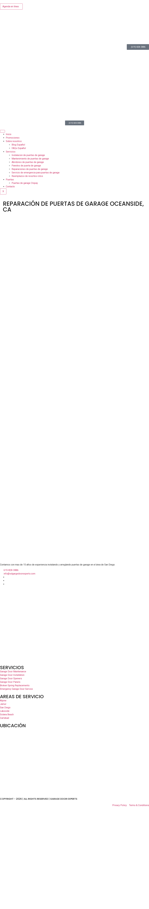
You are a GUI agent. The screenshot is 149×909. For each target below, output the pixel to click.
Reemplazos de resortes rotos (27, 176)
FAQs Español (19, 148)
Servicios (10, 151)
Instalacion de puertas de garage (28, 155)
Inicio (8, 134)
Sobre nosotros (14, 141)
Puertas (10, 179)
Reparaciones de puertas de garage (30, 169)
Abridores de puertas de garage (28, 162)
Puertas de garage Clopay (25, 183)
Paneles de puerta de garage (26, 165)
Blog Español (18, 144)
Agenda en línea (10, 6)
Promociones (12, 137)
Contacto (10, 186)
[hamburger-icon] (2, 131)
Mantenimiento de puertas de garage (30, 158)
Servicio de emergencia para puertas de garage (36, 172)
